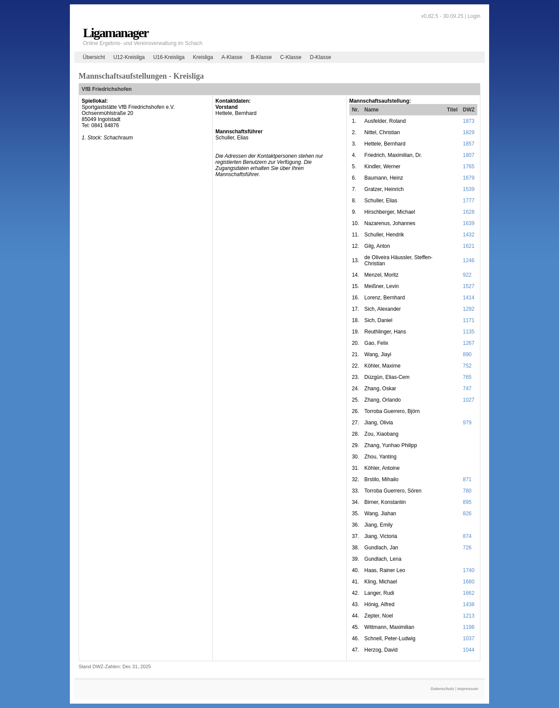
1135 (469, 332)
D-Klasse (320, 57)
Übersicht (94, 57)
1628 (469, 212)
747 (467, 388)
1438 (469, 604)
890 (467, 354)
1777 (469, 201)
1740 (469, 570)
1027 (469, 400)
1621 (469, 246)
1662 (469, 593)
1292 (469, 309)
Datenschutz (442, 689)
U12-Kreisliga (129, 57)
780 (467, 491)
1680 (469, 582)
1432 (469, 235)
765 (467, 377)
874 (467, 536)
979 (467, 423)
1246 (469, 260)
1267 (469, 343)
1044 (469, 650)
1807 (469, 155)
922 (467, 275)
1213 (469, 616)
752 (467, 366)
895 (467, 502)
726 (467, 548)
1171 (469, 320)
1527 (469, 286)
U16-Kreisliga (169, 57)
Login (474, 16)
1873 (469, 121)
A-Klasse (231, 57)
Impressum (467, 689)
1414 (469, 298)
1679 (469, 178)
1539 (469, 189)
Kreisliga (203, 57)
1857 (469, 144)
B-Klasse (261, 57)
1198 (469, 627)
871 (467, 479)
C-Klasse (291, 57)
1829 (469, 132)
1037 (469, 638)
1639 (469, 223)
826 (467, 513)
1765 (469, 166)
